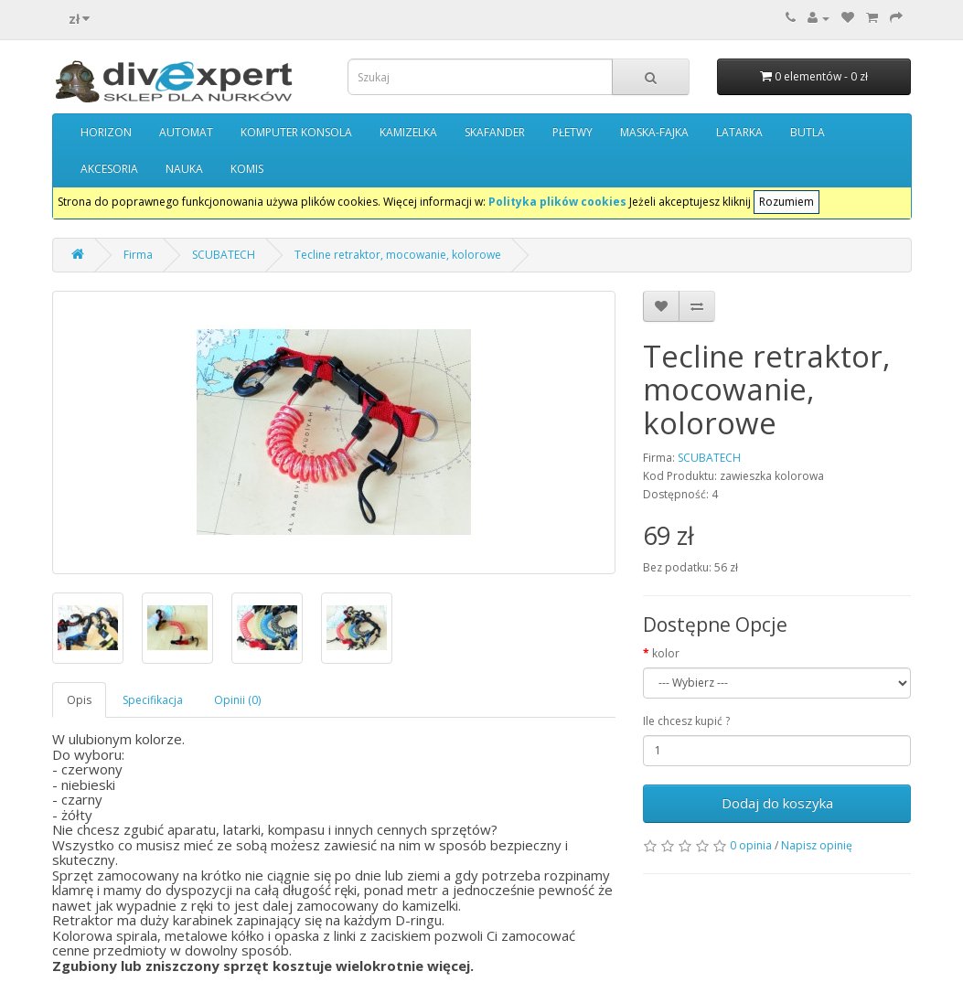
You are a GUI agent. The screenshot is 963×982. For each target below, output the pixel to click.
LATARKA (739, 132)
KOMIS (246, 168)
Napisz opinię (816, 845)
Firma (138, 254)
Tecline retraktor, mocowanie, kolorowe (397, 254)
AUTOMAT (186, 132)
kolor (665, 653)
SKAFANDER (495, 132)
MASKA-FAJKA (654, 132)
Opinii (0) (237, 700)
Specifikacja (153, 700)
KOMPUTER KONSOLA (296, 132)
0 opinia (751, 845)
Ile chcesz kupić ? (686, 721)
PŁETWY (572, 132)
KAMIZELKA (408, 132)
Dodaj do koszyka (777, 803)
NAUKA (184, 168)
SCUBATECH (223, 254)
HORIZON (106, 132)
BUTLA (807, 132)
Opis (79, 700)
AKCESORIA (109, 168)
